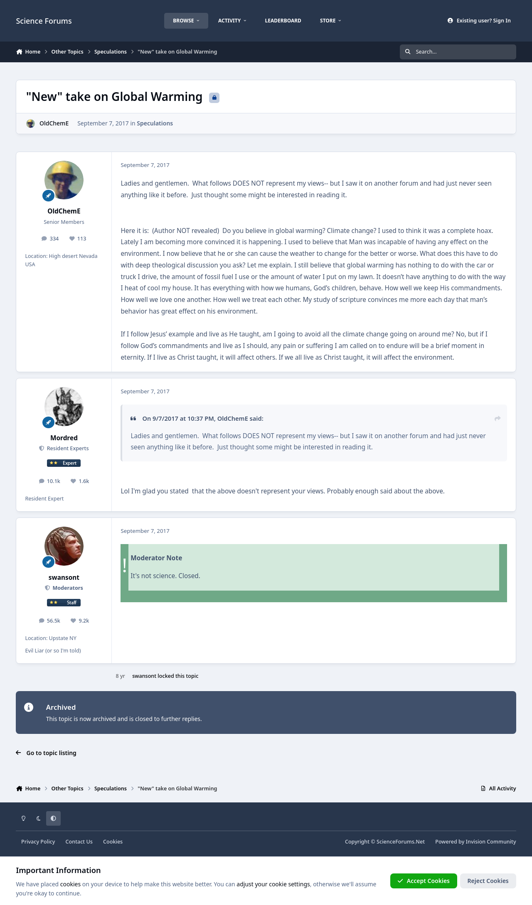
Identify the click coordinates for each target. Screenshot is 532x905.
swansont (64, 577)
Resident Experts (67, 448)
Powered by (475, 841)
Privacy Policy (38, 841)
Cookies (113, 841)
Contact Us (79, 841)
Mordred (64, 438)
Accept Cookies (423, 881)
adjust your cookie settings (273, 884)
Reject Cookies (488, 881)
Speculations (155, 123)
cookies (70, 884)
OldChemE (54, 123)
